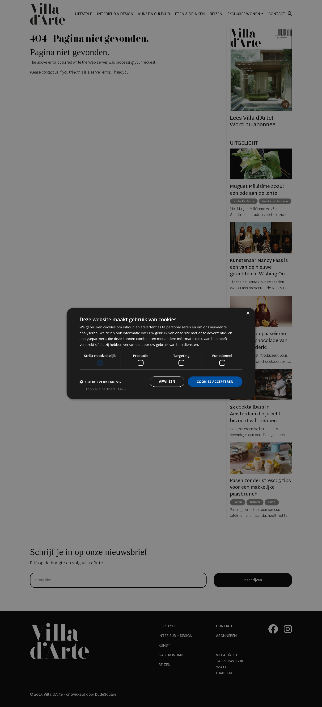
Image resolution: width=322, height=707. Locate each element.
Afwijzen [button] (165, 381)
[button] (163, 389)
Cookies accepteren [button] (214, 381)
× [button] (248, 313)
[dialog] (161, 354)
